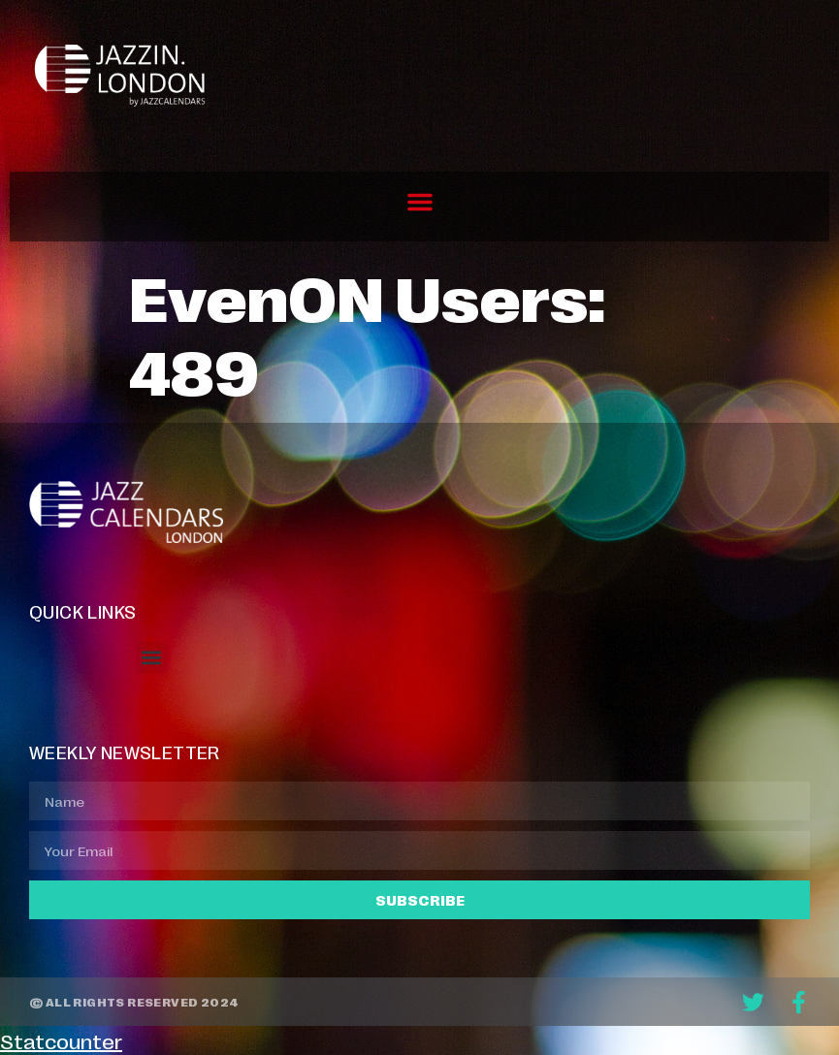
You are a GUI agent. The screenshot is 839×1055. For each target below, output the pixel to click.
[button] (420, 201)
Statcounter (61, 1040)
